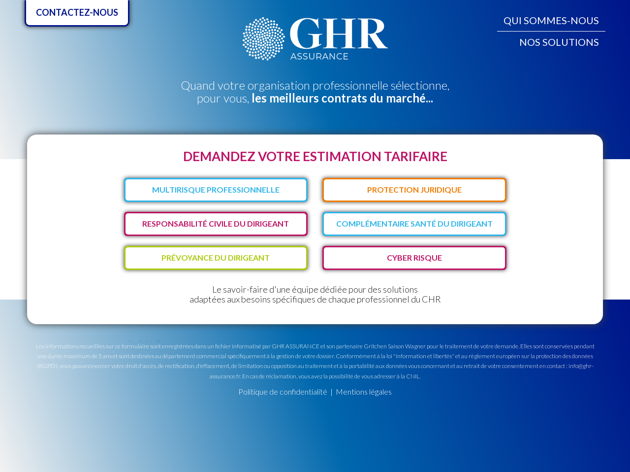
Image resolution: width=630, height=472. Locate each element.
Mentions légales (364, 391)
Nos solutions (559, 42)
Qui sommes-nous (551, 20)
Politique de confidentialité (282, 391)
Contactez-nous (77, 12)
